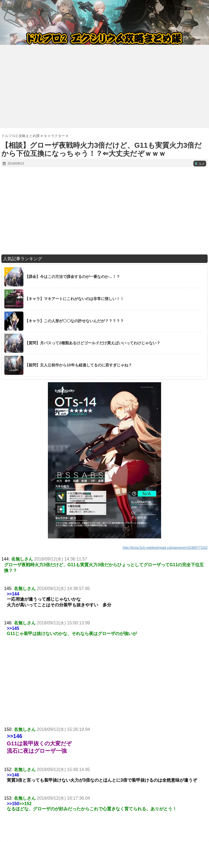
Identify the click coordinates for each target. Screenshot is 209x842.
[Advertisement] (104, 84)
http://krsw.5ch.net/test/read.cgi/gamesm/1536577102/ (165, 547)
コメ (200, 164)
